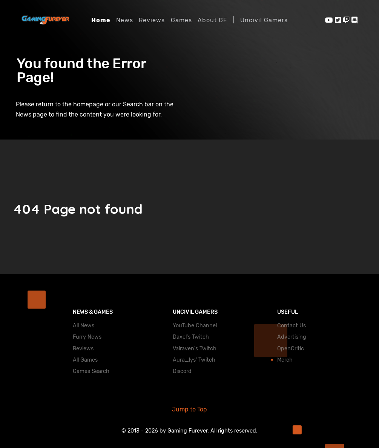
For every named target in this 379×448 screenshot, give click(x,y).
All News (83, 325)
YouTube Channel (195, 325)
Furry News (87, 337)
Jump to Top (189, 409)
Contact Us (291, 325)
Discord (182, 371)
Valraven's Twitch (194, 348)
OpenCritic (290, 348)
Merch (285, 360)
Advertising (291, 337)
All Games (85, 360)
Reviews (83, 348)
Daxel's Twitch (191, 337)
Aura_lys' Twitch (194, 360)
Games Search (91, 371)
